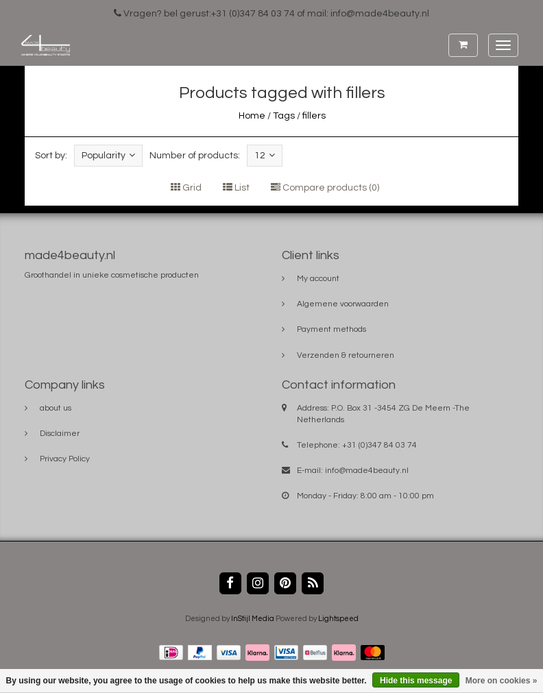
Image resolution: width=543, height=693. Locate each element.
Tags (284, 116)
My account (318, 278)
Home (252, 116)
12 (264, 155)
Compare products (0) (325, 188)
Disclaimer (60, 433)
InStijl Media (252, 618)
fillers (314, 116)
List (236, 188)
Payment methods (331, 329)
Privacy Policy (65, 458)
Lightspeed (338, 618)
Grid (186, 188)
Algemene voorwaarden (343, 304)
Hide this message (416, 680)
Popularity (108, 155)
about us (55, 408)
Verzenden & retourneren (345, 355)
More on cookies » (502, 680)
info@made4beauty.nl (367, 470)
